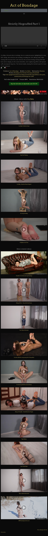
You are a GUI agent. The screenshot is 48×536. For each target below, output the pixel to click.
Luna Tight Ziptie (24, 466)
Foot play (29, 73)
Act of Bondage (24, 5)
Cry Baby (28, 71)
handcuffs (28, 74)
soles (20, 76)
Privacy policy (3, 532)
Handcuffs (36, 73)
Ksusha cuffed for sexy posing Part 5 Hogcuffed (24, 357)
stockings (25, 76)
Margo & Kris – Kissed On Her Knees (24, 303)
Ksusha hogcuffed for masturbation (24, 384)
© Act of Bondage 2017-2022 (42, 529)
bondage (22, 74)
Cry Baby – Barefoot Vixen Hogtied (24, 184)
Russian (42, 71)
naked (16, 76)
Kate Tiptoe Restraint (24, 330)
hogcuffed (35, 74)
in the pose (41, 74)
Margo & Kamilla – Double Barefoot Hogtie (24, 411)
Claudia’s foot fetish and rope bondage (24, 275)
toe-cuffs (31, 76)
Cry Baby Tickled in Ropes (24, 126)
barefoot (16, 74)
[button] (24, 13)
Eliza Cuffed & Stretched (24, 493)
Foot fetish (23, 73)
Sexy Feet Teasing (24, 155)
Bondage (16, 73)
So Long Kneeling (24, 213)
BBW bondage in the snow (24, 520)
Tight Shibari (24, 439)
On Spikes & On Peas (24, 242)
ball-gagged (9, 74)
